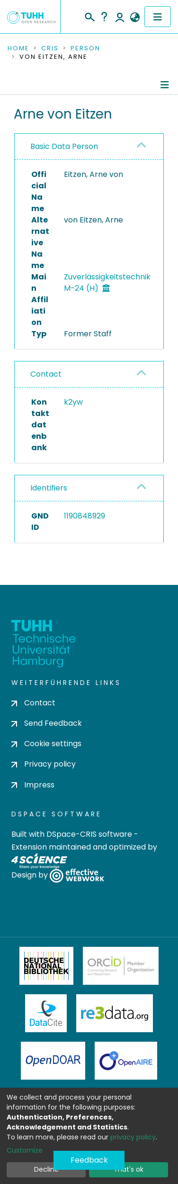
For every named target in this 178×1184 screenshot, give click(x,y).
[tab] (89, 147)
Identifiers (48, 487)
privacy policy (133, 1137)
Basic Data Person (64, 146)
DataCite (46, 1013)
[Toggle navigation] (157, 16)
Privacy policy (43, 763)
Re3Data (114, 1013)
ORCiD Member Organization (121, 965)
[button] (135, 17)
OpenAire (125, 1060)
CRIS (50, 48)
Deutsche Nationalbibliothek (46, 966)
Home (18, 48)
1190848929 (84, 515)
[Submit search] (89, 15)
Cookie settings (46, 743)
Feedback (89, 1160)
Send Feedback (46, 723)
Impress (32, 784)
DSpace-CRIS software (89, 834)
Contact (46, 374)
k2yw (73, 402)
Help (104, 16)
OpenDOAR (53, 1060)
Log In (119, 16)
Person (85, 48)
